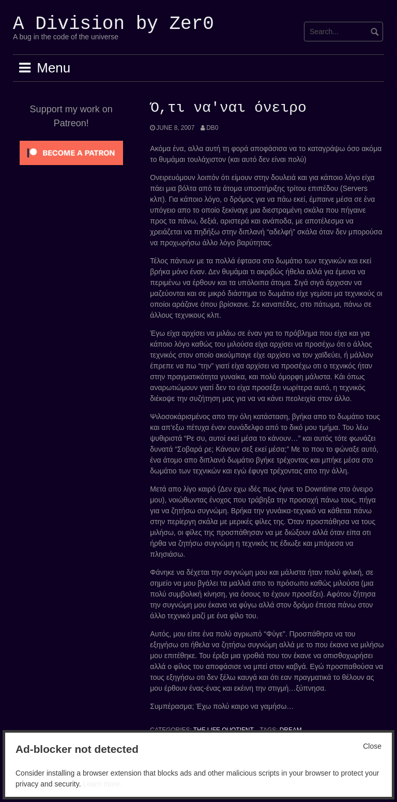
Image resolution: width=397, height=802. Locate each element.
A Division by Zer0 (113, 24)
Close (372, 746)
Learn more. (102, 784)
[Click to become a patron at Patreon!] (71, 152)
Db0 (212, 127)
